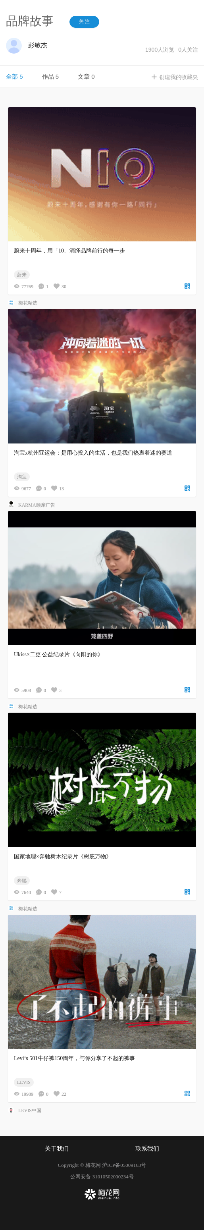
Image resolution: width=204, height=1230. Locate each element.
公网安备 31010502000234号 (101, 1177)
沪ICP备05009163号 (124, 1165)
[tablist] (102, 76)
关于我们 (57, 1148)
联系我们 (147, 1148)
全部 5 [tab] (14, 76)
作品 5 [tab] (50, 76)
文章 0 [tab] (86, 76)
